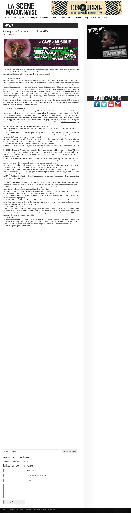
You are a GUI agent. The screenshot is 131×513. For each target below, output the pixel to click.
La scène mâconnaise (18, 509)
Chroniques (33, 18)
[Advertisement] (41, 444)
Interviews (44, 18)
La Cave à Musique (23, 72)
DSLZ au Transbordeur (49, 159)
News (14, 18)
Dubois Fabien (29, 509)
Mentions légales (52, 509)
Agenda (22, 18)
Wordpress (44, 509)
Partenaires (95, 18)
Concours (78, 18)
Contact (106, 18)
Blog (86, 18)
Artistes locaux (65, 18)
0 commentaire (19, 35)
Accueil (6, 18)
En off (54, 18)
